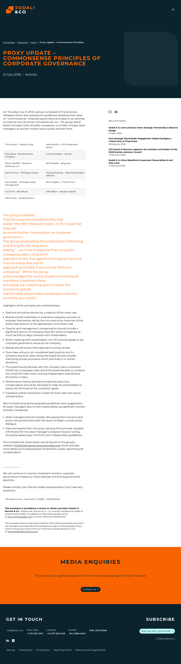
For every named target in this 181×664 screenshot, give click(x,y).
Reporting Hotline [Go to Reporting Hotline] (63, 650)
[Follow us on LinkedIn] (7, 640)
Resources (23, 42)
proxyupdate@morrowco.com (23, 531)
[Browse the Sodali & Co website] (20, 9)
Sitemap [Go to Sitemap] (10, 650)
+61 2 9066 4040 (77, 633)
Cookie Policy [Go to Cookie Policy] (25, 650)
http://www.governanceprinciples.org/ (37, 445)
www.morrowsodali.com (19, 516)
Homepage (9, 42)
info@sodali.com (14, 630)
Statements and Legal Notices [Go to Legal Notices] (90, 650)
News (34, 42)
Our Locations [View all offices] (98, 630)
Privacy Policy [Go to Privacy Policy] (43, 650)
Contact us (91, 589)
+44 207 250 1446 (56, 633)
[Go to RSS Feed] (13, 640)
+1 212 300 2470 (35, 633)
